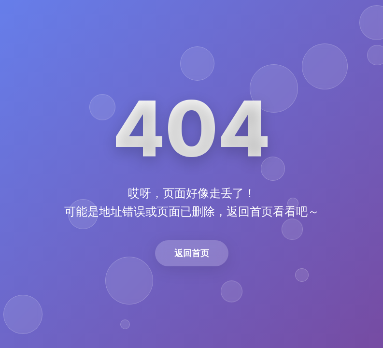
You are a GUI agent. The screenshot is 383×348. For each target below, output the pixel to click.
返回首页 (191, 253)
